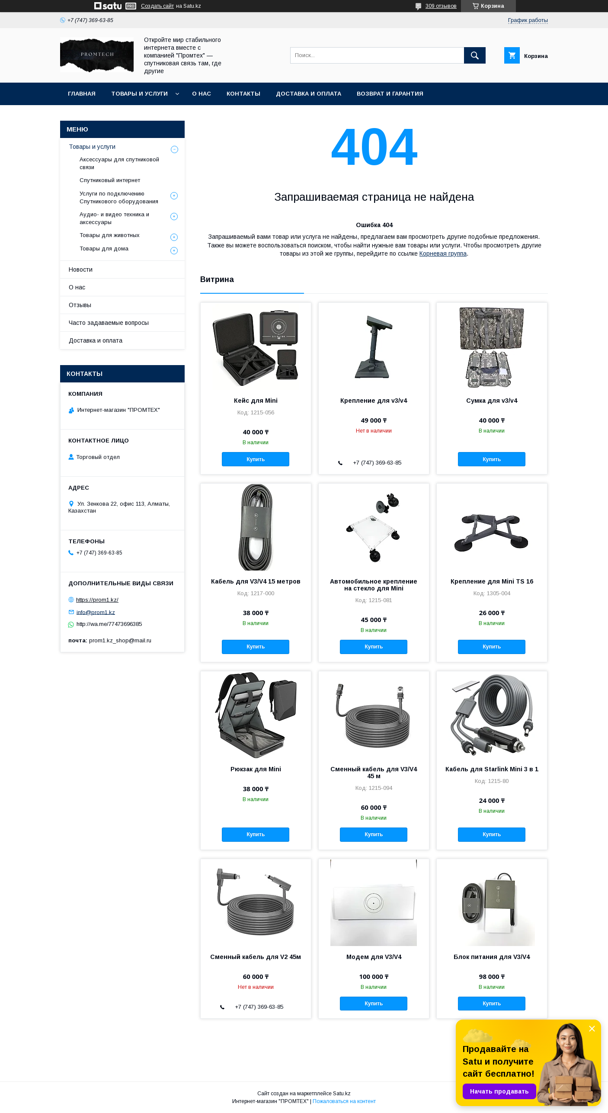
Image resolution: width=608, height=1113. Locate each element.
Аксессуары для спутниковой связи (119, 163)
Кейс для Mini (256, 400)
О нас (201, 93)
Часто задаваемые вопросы (109, 322)
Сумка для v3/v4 (491, 400)
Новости (81, 269)
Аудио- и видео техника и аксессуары (114, 218)
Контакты (243, 93)
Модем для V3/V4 (373, 956)
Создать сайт (157, 6)
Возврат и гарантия (390, 93)
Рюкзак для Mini (255, 769)
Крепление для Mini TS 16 (492, 581)
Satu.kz (342, 1094)
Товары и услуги (139, 93)
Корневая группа (443, 253)
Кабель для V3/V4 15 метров (256, 581)
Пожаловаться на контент (344, 1101)
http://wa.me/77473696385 (109, 624)
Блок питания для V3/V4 (492, 956)
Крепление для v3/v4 (373, 400)
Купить (255, 459)
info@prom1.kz (96, 612)
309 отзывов (441, 6)
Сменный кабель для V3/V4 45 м (373, 772)
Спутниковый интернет (110, 180)
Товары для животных (110, 235)
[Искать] (475, 55)
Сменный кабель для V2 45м (255, 956)
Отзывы (80, 305)
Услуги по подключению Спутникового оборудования (119, 197)
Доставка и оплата (308, 93)
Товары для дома (104, 248)
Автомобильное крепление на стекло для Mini (373, 585)
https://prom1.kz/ (97, 600)
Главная (82, 93)
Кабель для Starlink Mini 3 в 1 (491, 769)
